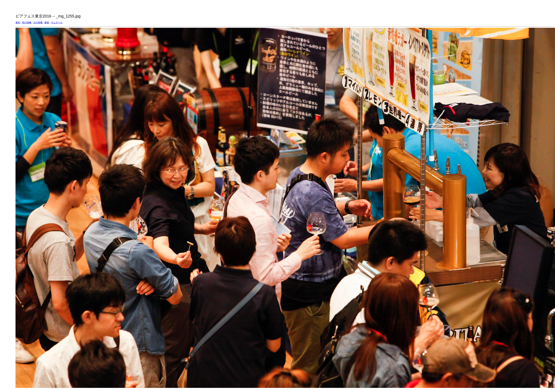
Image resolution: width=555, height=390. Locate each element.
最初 (18, 22)
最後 (46, 22)
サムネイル (57, 22)
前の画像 (26, 22)
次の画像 (38, 22)
